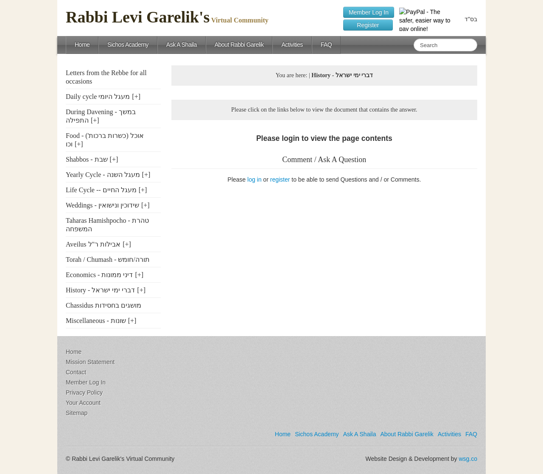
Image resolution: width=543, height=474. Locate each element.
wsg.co (468, 458)
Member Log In (369, 12)
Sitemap (76, 412)
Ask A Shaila (181, 44)
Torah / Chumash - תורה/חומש (108, 259)
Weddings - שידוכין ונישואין (102, 205)
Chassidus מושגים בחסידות (103, 305)
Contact (76, 372)
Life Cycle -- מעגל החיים (101, 190)
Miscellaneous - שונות (96, 320)
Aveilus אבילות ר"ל (93, 244)
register (280, 179)
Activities (291, 44)
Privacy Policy (84, 392)
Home (82, 44)
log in (254, 179)
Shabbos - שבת (87, 159)
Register (368, 25)
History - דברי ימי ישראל (100, 290)
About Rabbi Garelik (239, 44)
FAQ (326, 44)
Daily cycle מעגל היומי (98, 96)
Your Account (83, 402)
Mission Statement (90, 362)
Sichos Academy (127, 44)
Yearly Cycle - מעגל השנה (103, 174)
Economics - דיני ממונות (99, 274)
